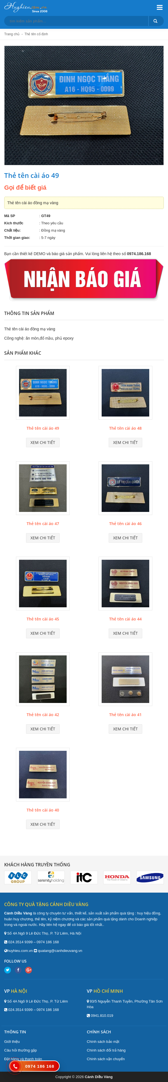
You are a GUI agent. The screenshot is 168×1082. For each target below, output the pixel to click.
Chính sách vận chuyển (106, 1059)
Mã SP (9, 216)
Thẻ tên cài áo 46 (125, 523)
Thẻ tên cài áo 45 (43, 619)
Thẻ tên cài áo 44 (125, 619)
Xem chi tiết (43, 442)
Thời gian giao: (17, 238)
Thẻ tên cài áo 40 (43, 810)
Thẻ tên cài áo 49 (43, 428)
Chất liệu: (12, 230)
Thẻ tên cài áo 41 (125, 714)
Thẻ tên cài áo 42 (43, 714)
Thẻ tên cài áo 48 (125, 428)
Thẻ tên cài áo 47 (43, 523)
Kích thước (13, 223)
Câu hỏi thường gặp (20, 1050)
